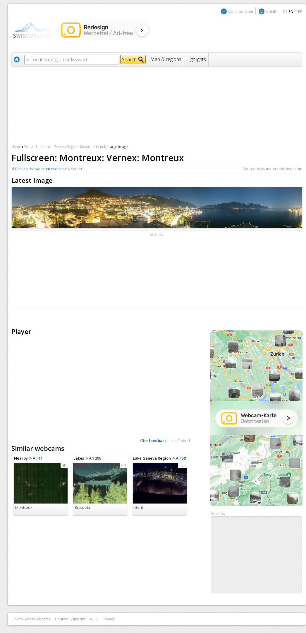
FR (300, 11)
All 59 (181, 458)
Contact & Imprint (70, 619)
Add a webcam (240, 11)
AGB (94, 619)
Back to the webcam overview (40, 168)
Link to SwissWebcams (30, 619)
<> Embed (181, 440)
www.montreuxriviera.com (279, 168)
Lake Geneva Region (61, 146)
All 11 (38, 458)
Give (153, 440)
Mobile (271, 11)
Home (16, 146)
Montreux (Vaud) (93, 146)
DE (285, 11)
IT (295, 11)
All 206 (95, 458)
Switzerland (33, 146)
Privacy (108, 619)
